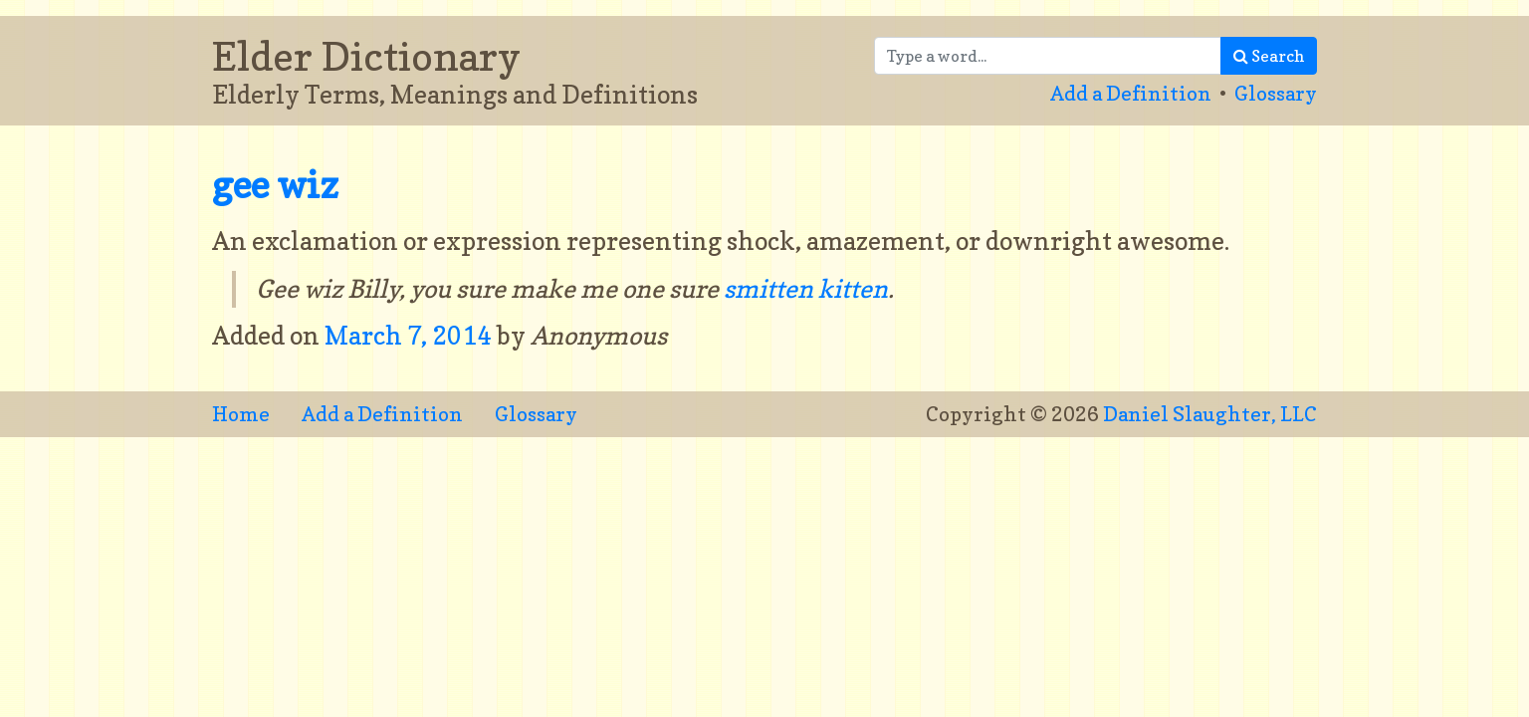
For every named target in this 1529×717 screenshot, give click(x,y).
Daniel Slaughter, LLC (1210, 414)
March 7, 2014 (411, 336)
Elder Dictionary (366, 56)
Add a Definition (1130, 94)
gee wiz (275, 184)
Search (1268, 56)
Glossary (1275, 94)
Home (241, 414)
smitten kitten (806, 289)
